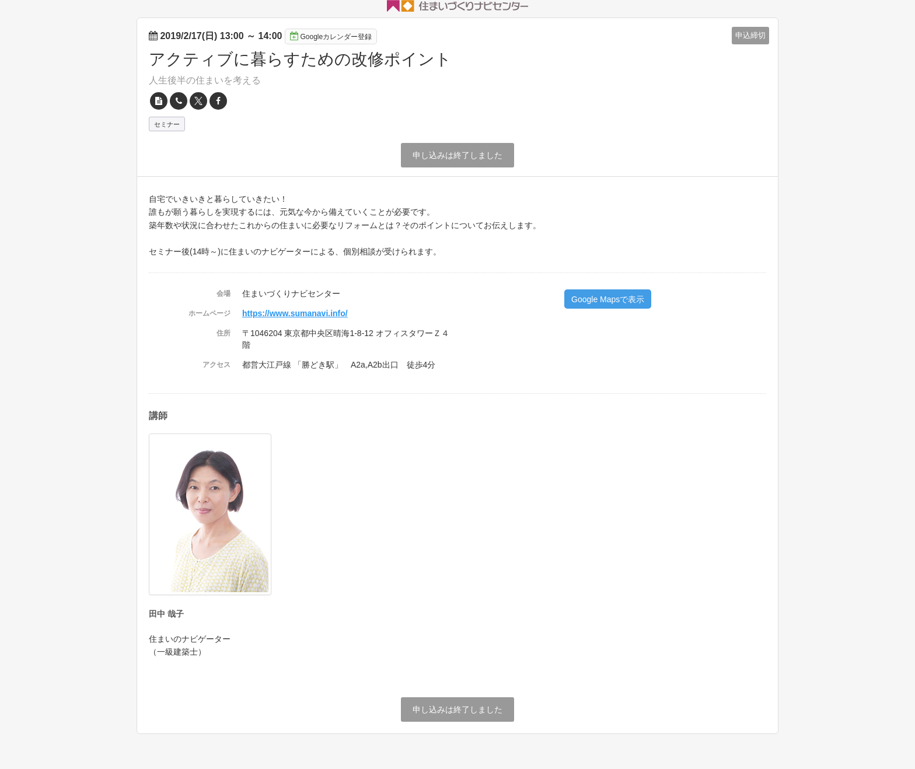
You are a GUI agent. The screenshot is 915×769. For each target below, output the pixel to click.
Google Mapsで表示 (607, 299)
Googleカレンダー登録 (331, 36)
